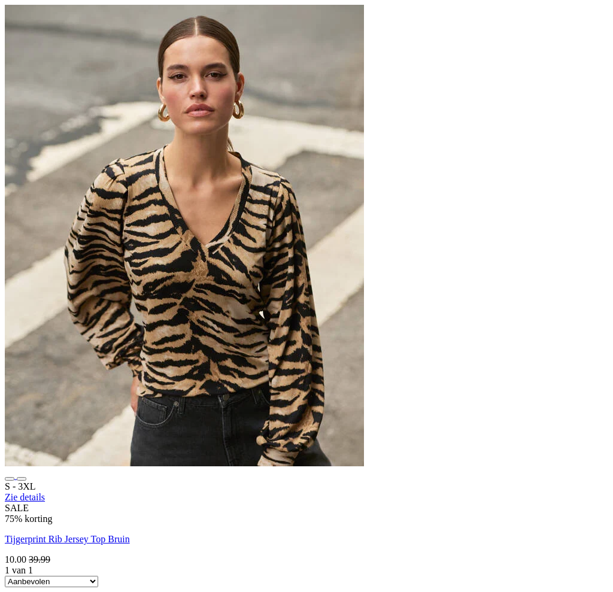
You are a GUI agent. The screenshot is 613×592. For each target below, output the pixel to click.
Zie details (25, 497)
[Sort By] (51, 581)
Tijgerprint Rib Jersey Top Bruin (67, 539)
